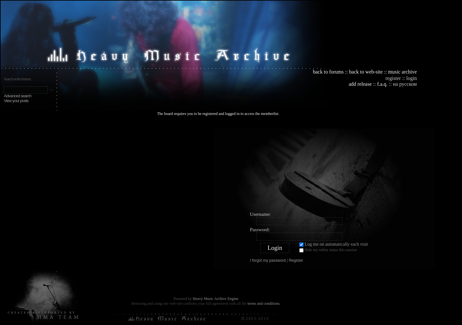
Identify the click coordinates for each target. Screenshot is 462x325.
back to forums (328, 72)
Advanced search (17, 95)
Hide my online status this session (328, 250)
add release (360, 84)
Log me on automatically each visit (333, 244)
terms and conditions (263, 303)
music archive (402, 72)
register (393, 78)
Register (296, 260)
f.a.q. (382, 84)
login (411, 78)
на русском (405, 84)
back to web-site (366, 72)
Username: (260, 214)
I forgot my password (268, 260)
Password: (260, 229)
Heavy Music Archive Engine (215, 298)
